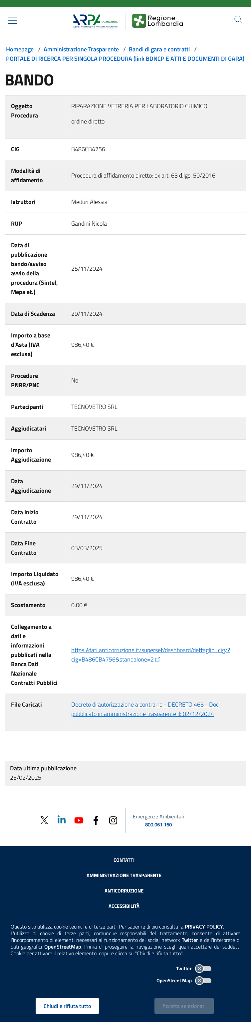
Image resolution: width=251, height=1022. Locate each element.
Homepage (20, 49)
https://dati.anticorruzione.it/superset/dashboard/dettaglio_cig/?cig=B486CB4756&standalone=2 (150, 655)
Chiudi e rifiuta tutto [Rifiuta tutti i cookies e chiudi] (67, 1006)
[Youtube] (78, 820)
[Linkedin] (61, 820)
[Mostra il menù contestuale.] (12, 20)
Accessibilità (124, 906)
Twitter (193, 968)
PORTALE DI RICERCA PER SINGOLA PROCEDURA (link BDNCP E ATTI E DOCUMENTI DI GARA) (125, 58)
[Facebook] (96, 820)
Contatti (124, 860)
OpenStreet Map (183, 980)
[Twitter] (44, 820)
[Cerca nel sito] (238, 20)
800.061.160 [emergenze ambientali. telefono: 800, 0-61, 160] (158, 824)
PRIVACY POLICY (204, 927)
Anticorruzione (124, 891)
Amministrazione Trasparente (81, 49)
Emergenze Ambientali (158, 816)
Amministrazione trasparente (124, 875)
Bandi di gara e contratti (159, 49)
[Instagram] (113, 820)
